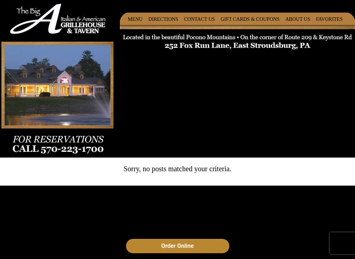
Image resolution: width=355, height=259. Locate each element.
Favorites (329, 19)
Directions (163, 19)
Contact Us (199, 19)
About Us (297, 19)
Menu (135, 19)
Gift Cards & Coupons (250, 19)
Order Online (177, 245)
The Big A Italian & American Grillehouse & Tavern (58, 18)
